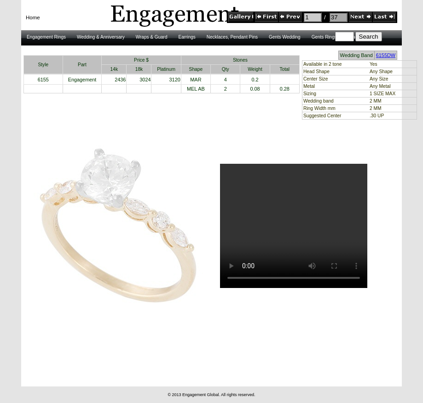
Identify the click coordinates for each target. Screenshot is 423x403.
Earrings (187, 37)
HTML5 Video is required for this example (293, 226)
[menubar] (33, 18)
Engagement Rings (46, 37)
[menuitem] (33, 18)
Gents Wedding (285, 37)
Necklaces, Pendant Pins (232, 37)
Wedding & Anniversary (101, 37)
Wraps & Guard (152, 37)
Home (33, 17)
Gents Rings (324, 37)
